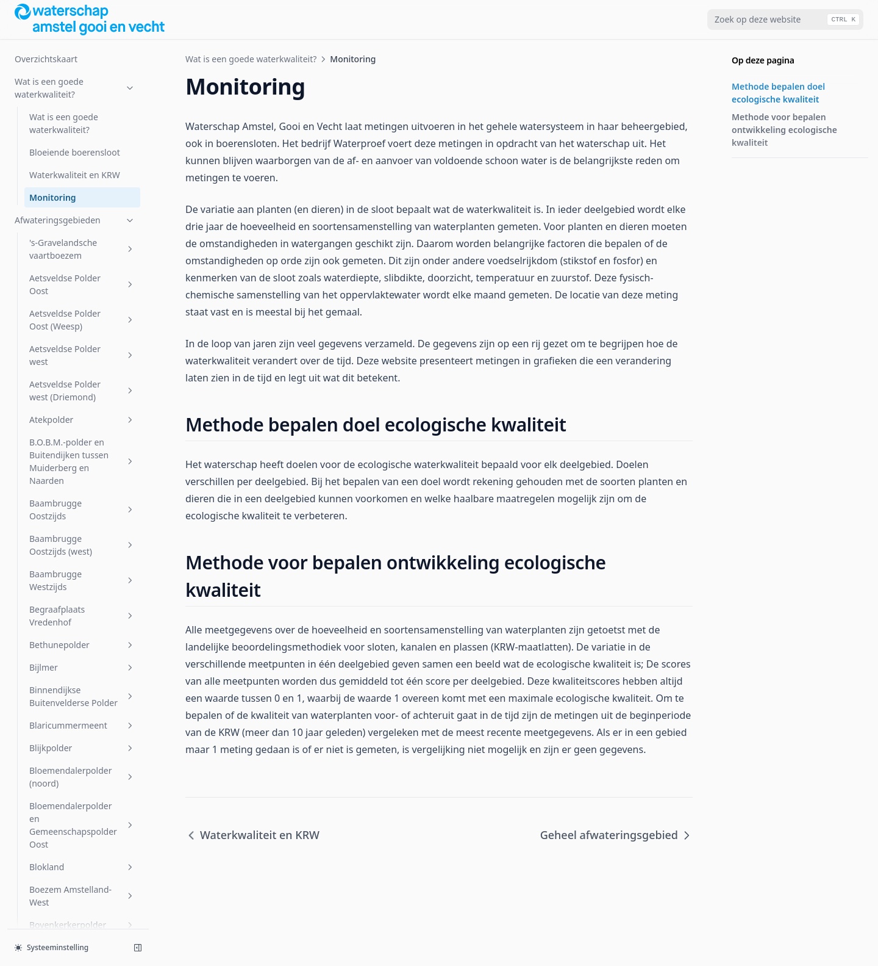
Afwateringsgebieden (75, 220)
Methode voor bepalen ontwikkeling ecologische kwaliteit (784, 129)
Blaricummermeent (82, 725)
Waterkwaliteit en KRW (74, 175)
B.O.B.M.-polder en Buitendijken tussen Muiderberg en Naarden (82, 461)
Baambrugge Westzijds (82, 580)
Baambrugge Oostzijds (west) (82, 545)
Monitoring (52, 197)
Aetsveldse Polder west (82, 355)
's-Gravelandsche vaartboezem (82, 249)
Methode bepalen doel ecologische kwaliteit (778, 93)
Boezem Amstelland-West (82, 896)
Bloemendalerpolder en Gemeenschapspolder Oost (82, 825)
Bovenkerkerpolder (82, 925)
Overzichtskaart (46, 59)
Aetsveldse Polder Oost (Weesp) (82, 320)
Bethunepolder (82, 645)
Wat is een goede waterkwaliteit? (75, 88)
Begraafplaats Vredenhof (82, 616)
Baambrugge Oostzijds (82, 509)
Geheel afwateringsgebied (616, 834)
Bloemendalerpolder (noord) (82, 777)
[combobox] (785, 19)
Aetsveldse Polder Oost (82, 284)
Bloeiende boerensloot (74, 152)
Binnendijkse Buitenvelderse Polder (82, 696)
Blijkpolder (82, 748)
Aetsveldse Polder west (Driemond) (82, 390)
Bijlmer (82, 667)
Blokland (82, 867)
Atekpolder (82, 419)
